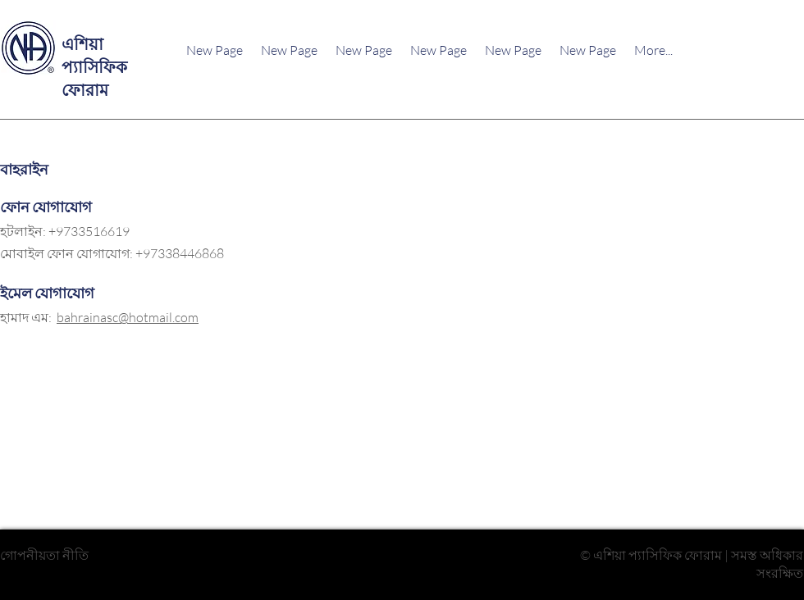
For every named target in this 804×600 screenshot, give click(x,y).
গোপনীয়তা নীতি (44, 555)
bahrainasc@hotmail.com (128, 317)
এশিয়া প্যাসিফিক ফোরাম (94, 66)
